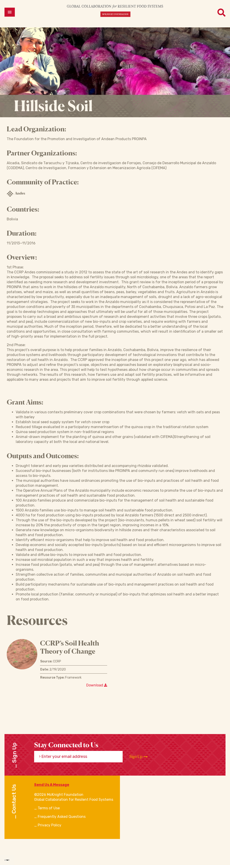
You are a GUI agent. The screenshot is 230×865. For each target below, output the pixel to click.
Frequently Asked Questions (62, 816)
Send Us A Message (51, 785)
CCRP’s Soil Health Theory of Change (69, 647)
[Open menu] (9, 12)
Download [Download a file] (96, 685)
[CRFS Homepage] (115, 11)
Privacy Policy (49, 825)
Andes (16, 194)
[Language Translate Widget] (6, 860)
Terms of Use (49, 808)
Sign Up (138, 756)
